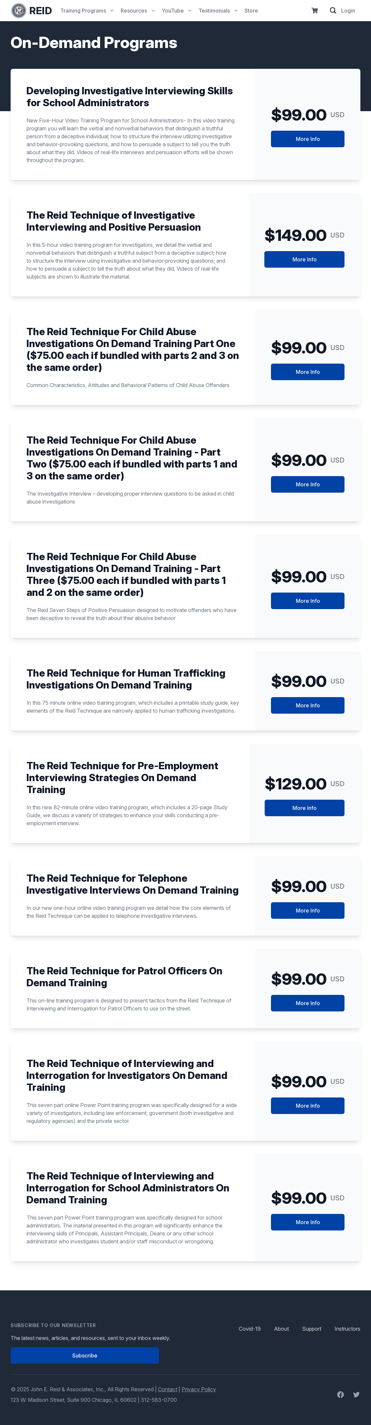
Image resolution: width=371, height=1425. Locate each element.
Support (311, 1328)
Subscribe (84, 1355)
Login (348, 10)
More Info (308, 139)
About (281, 1328)
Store (251, 10)
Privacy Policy (199, 1389)
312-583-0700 (159, 1400)
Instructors (347, 1328)
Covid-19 (250, 1328)
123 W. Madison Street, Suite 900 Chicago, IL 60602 (73, 1400)
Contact (167, 1389)
